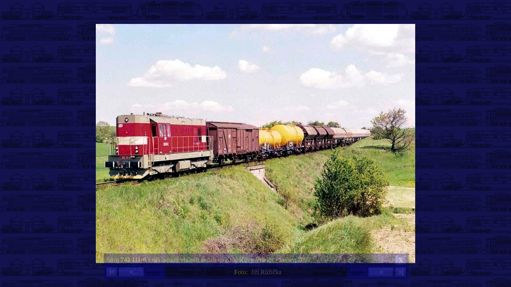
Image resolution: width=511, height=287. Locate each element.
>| (400, 272)
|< (111, 272)
